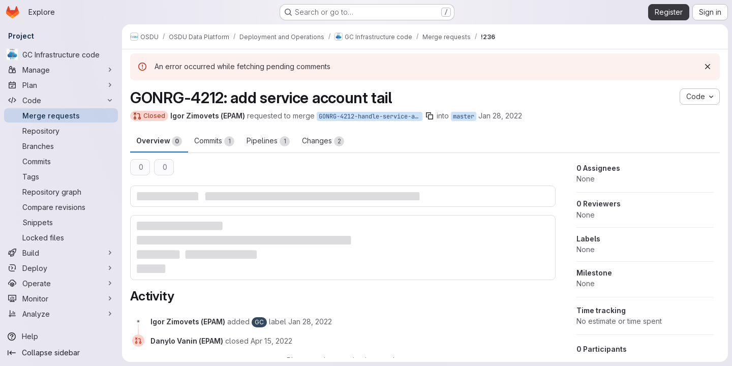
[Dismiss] (708, 66)
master (463, 116)
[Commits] (61, 161)
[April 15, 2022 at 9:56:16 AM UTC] (271, 341)
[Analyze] (61, 314)
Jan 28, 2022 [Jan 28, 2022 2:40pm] (500, 115)
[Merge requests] (61, 115)
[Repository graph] (61, 192)
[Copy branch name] (429, 116)
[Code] (61, 100)
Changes (323, 141)
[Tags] (61, 176)
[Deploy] (61, 268)
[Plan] (61, 85)
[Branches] (61, 146)
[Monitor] (61, 298)
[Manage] (61, 70)
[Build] (61, 253)
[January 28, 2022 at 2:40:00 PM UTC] (310, 321)
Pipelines (268, 141)
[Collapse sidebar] (61, 353)
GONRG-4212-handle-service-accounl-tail (370, 116)
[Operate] (61, 283)
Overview (159, 141)
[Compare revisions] (61, 207)
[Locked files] (61, 237)
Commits (214, 141)
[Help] (61, 336)
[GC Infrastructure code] (61, 54)
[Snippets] (61, 222)
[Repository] (61, 131)
